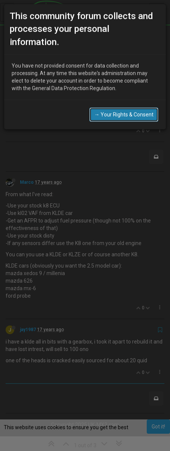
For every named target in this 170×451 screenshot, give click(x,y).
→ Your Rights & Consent (123, 101)
